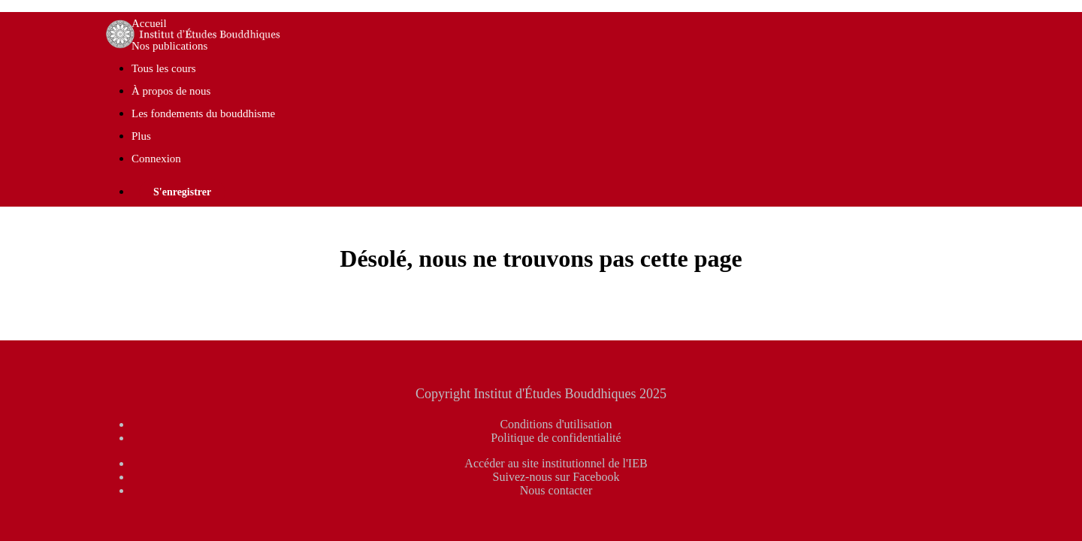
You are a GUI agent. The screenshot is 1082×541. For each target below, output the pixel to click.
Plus (142, 136)
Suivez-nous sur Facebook (556, 476)
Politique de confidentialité (556, 437)
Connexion (156, 159)
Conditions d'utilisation (556, 424)
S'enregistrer (182, 192)
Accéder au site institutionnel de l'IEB (555, 463)
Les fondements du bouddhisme (203, 113)
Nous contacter (556, 490)
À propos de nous (170, 91)
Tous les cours (163, 68)
